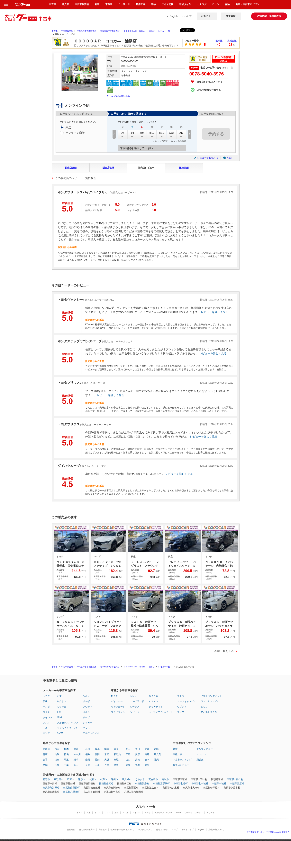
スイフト (181, 712)
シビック (134, 712)
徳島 (128, 765)
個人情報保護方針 (87, 829)
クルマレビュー (204, 749)
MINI (59, 717)
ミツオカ (61, 706)
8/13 (181, 134)
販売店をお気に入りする (210, 82)
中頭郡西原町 (237, 783)
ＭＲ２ (114, 696)
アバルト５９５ (209, 712)
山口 (128, 759)
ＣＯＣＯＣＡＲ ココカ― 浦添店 (139, 31)
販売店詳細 (71, 167)
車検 (153, 4)
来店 (68, 128)
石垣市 (70, 779)
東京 (76, 749)
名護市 (92, 779)
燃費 (175, 749)
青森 (45, 754)
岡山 (128, 749)
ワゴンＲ (181, 706)
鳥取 (116, 759)
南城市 (165, 779)
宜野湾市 (58, 779)
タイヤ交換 (167, 4)
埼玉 (66, 759)
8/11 (162, 134)
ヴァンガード (118, 706)
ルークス (134, 706)
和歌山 (117, 754)
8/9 (142, 134)
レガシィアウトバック (160, 712)
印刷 (229, 158)
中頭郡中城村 (219, 783)
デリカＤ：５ (156, 706)
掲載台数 (232, 40)
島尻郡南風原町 (71, 787)
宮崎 (156, 749)
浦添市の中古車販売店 (110, 31)
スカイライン (118, 712)
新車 (97, 4)
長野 (87, 765)
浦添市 (81, 779)
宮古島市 (153, 779)
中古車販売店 (67, 31)
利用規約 (102, 829)
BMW (60, 733)
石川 (87, 749)
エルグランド (137, 701)
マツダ (46, 733)
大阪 (106, 759)
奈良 (116, 749)
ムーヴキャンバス (186, 701)
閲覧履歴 (230, 16)
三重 (97, 765)
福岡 (137, 765)
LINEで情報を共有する (209, 90)
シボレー (87, 696)
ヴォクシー (117, 701)
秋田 (57, 749)
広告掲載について (216, 829)
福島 (57, 759)
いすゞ (60, 696)
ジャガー (87, 722)
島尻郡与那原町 (51, 787)
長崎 (147, 754)
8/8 (132, 134)
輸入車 (65, 4)
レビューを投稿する (207, 157)
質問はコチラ (162, 829)
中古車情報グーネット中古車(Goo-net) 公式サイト (269, 832)
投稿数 (219, 40)
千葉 (66, 765)
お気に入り (207, 16)
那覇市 (46, 779)
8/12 (171, 134)
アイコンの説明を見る (118, 95)
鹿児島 (157, 754)
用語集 (200, 759)
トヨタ (46, 696)
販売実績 (184, 167)
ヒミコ (204, 706)
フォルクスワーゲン (67, 728)
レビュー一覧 (164, 31)
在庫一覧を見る (224, 651)
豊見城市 (126, 779)
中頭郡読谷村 (142, 783)
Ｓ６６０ (153, 696)
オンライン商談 (75, 133)
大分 (147, 765)
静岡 (97, 754)
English (173, 16)
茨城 (57, 765)
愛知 (97, 759)
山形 (57, 754)
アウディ (87, 706)
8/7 (122, 134)
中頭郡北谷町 (181, 783)
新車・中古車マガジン (247, 4)
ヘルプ (188, 16)
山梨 (87, 759)
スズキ (46, 712)
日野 (59, 712)
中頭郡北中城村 (200, 783)
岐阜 (97, 749)
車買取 (108, 4)
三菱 (45, 728)
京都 (106, 754)
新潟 (76, 759)
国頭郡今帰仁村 (235, 779)
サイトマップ (188, 829)
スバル (46, 722)
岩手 (45, 759)
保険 (227, 4)
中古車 (55, 31)
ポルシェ (87, 712)
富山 (76, 765)
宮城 (45, 765)
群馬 (66, 754)
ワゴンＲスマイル (210, 701)
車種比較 (177, 754)
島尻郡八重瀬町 (71, 791)
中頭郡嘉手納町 (161, 783)
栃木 (66, 749)
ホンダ (46, 706)
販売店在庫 (108, 167)
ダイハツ (47, 717)
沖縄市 (114, 779)
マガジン (201, 754)
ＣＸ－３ (153, 701)
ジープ (86, 717)
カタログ (201, 4)
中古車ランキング (182, 759)
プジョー (87, 728)
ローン (215, 4)
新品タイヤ (185, 4)
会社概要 (71, 829)
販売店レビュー (146, 167)
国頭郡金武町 (106, 783)
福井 (87, 754)
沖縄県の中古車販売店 (86, 31)
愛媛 (137, 754)
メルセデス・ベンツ (67, 722)
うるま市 (140, 779)
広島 (128, 754)
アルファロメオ (91, 733)
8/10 (152, 134)
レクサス (61, 701)
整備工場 (140, 4)
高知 (137, 759)
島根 (116, 765)
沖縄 (156, 759)
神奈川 (77, 754)
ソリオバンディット (211, 696)
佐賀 (147, 749)
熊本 (147, 759)
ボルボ (86, 701)
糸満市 (103, 779)
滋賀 (106, 749)
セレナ (133, 696)
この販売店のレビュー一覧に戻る (75, 178)
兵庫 (106, 765)
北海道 (46, 749)
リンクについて (145, 829)
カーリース (124, 4)
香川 (137, 749)
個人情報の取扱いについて (122, 829)
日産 (45, 701)
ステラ (180, 696)
